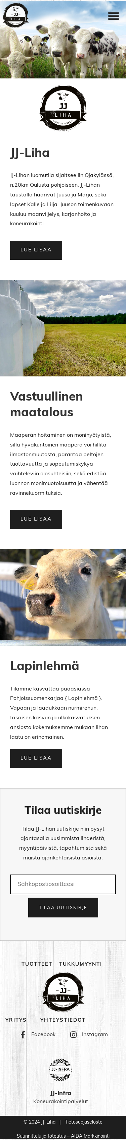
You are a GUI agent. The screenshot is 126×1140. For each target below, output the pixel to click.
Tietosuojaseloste (83, 1122)
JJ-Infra (60, 1093)
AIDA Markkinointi (90, 1136)
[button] (113, 16)
